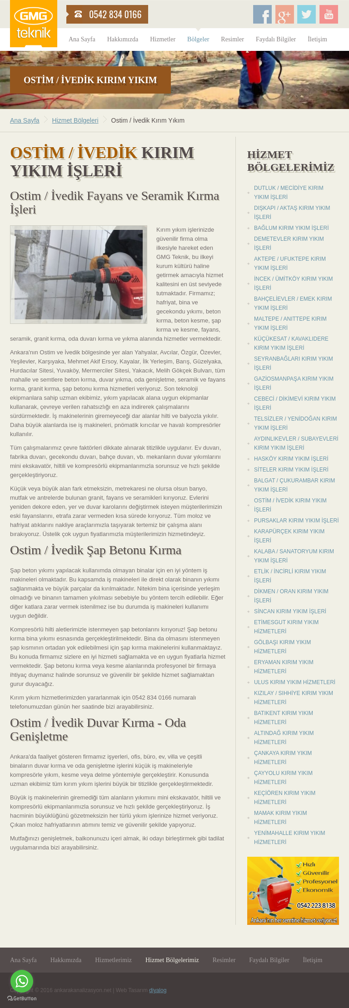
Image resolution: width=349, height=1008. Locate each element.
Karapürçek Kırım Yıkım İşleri (289, 536)
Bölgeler (198, 39)
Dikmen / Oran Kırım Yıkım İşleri (291, 596)
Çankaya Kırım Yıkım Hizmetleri (283, 757)
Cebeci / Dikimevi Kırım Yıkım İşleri (295, 403)
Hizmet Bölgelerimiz (172, 960)
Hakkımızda (122, 39)
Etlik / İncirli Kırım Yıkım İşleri (290, 576)
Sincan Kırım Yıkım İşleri (290, 611)
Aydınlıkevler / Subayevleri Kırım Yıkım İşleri (296, 443)
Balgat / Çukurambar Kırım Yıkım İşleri (294, 485)
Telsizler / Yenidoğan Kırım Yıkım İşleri (295, 423)
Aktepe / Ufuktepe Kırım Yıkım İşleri (290, 263)
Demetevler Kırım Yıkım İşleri (289, 243)
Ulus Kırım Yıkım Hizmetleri (294, 682)
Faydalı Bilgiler (276, 39)
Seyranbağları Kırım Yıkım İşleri (293, 363)
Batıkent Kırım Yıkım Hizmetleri (283, 717)
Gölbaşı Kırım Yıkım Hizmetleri (282, 647)
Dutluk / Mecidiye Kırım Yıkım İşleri (289, 192)
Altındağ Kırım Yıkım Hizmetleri (284, 737)
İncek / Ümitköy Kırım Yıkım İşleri (293, 283)
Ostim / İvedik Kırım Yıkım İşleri (290, 505)
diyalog (157, 990)
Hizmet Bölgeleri (75, 120)
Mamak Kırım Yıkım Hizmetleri (280, 817)
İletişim (317, 39)
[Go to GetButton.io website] (21, 999)
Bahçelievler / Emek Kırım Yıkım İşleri (293, 303)
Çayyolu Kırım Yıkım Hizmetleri (283, 777)
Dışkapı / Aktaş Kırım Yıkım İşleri (292, 212)
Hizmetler (162, 39)
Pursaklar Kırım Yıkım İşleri (296, 520)
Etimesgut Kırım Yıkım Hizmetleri (286, 627)
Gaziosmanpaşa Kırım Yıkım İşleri (294, 383)
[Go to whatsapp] (21, 981)
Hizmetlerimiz (113, 960)
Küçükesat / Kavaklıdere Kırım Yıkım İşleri (291, 343)
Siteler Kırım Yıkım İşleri (291, 470)
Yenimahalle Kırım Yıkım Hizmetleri (289, 837)
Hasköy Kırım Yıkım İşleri (291, 459)
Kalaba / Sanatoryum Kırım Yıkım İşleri (294, 556)
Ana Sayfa (82, 39)
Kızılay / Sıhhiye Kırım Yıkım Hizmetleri (293, 697)
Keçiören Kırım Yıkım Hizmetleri (284, 797)
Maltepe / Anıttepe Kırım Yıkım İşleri (290, 323)
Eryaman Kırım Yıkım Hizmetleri (284, 667)
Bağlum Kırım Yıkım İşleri (291, 228)
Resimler (232, 39)
